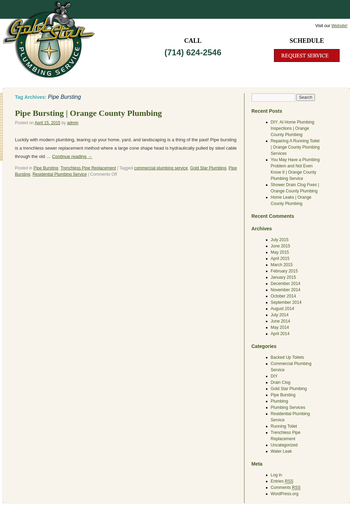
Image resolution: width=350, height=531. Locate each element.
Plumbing (279, 401)
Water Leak (281, 451)
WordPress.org (285, 493)
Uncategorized (284, 445)
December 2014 (285, 283)
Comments (286, 487)
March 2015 (282, 264)
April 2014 (280, 333)
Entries (282, 481)
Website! (339, 25)
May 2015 (280, 252)
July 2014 (280, 314)
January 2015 (283, 277)
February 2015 (284, 271)
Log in (276, 475)
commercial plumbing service (161, 168)
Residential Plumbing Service (60, 174)
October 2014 (283, 296)
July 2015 (280, 239)
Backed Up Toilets (287, 357)
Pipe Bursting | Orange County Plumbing (88, 113)
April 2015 (280, 258)
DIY (274, 376)
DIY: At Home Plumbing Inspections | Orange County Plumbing (292, 128)
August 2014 (282, 308)
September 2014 (286, 302)
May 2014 (280, 327)
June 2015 (280, 246)
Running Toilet (284, 426)
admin (72, 122)
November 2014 (285, 289)
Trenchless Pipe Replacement (88, 168)
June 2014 (280, 321)
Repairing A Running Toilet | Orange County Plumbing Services (295, 147)
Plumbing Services (288, 407)
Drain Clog (281, 382)
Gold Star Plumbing (208, 168)
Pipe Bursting (45, 168)
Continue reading (72, 156)
